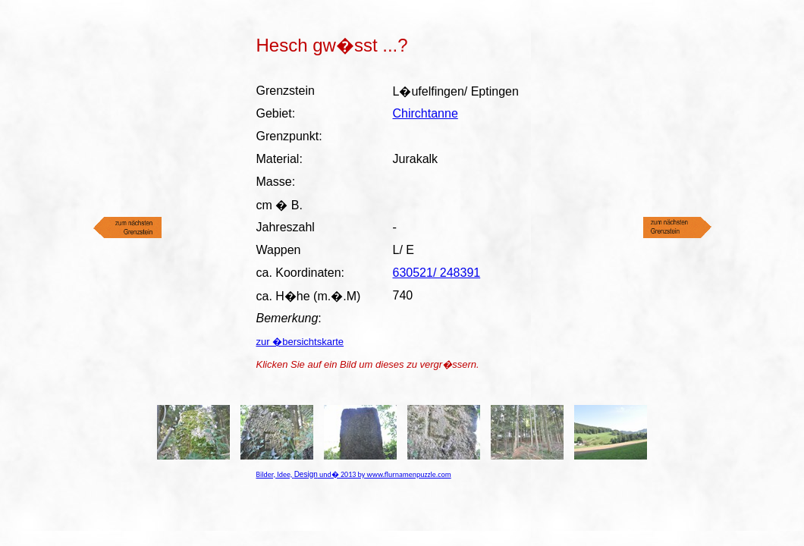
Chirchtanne (425, 113)
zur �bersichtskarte (300, 341)
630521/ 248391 (437, 272)
